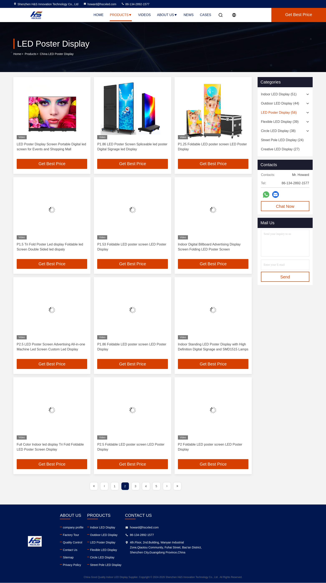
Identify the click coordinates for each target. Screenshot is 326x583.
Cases (205, 15)
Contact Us (109, 550)
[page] (94, 486)
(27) (280, 149)
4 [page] (146, 486)
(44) (280, 103)
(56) (279, 112)
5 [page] (156, 486)
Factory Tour (110, 535)
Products (121, 15)
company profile (112, 527)
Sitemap (107, 557)
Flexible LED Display (181, 550)
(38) (278, 131)
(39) (280, 121)
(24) (282, 140)
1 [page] (115, 486)
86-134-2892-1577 (135, 4)
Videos (144, 15)
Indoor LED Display (180, 527)
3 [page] (135, 486)
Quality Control (111, 542)
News (189, 15)
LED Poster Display (180, 542)
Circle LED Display (180, 557)
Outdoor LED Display (182, 535)
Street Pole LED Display (183, 565)
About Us (167, 15)
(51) (279, 94)
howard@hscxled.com (99, 4)
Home (99, 15)
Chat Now (285, 206)
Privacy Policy (111, 565)
